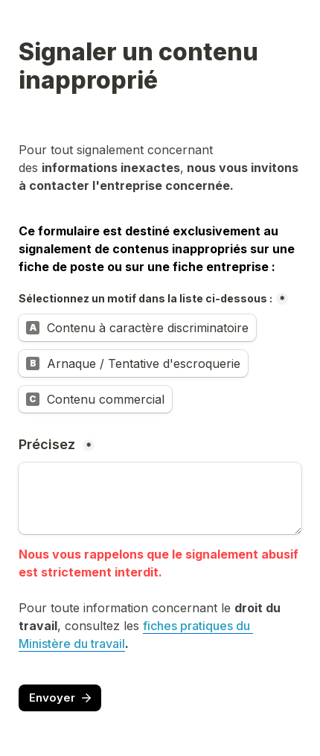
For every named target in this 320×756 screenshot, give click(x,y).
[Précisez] (160, 498)
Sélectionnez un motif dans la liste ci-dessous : (145, 298)
